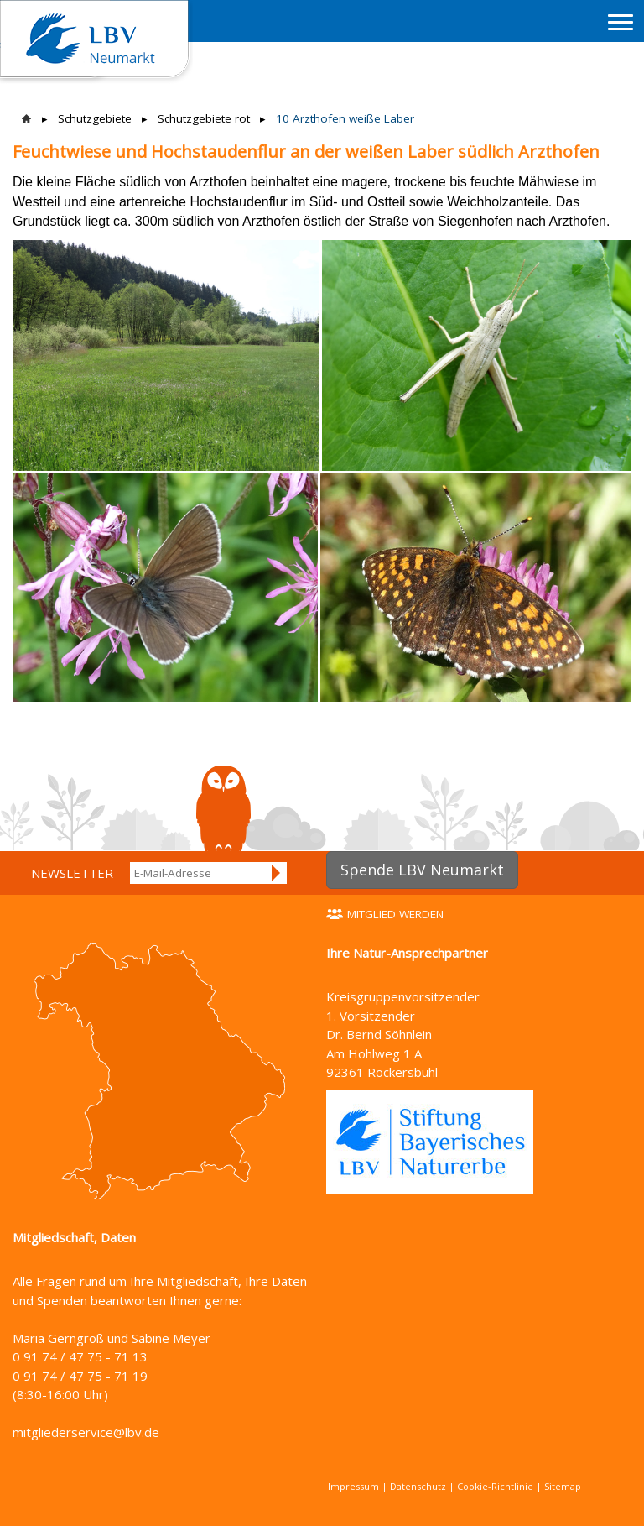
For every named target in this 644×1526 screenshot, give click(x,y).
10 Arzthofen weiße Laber (345, 118)
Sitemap (562, 1486)
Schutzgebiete (95, 118)
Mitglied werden (395, 914)
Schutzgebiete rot (204, 118)
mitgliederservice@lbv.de (86, 1432)
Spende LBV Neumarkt (422, 870)
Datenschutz (418, 1486)
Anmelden (277, 873)
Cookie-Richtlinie (495, 1486)
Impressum (353, 1486)
